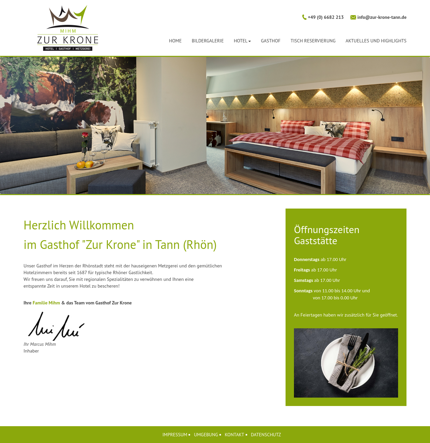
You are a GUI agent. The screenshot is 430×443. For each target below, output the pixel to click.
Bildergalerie (208, 41)
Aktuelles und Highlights (376, 41)
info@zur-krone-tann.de (381, 17)
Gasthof (271, 41)
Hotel (242, 41)
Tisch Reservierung (313, 41)
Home (175, 41)
